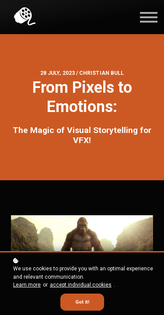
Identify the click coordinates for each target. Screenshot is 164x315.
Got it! (82, 302)
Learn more (27, 285)
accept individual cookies (81, 285)
